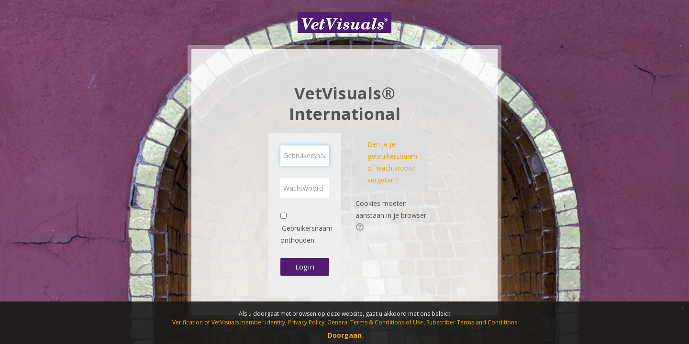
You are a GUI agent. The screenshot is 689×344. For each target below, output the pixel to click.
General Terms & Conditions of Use (375, 322)
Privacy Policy (306, 322)
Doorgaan (345, 335)
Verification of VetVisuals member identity (228, 322)
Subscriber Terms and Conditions (471, 322)
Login (304, 266)
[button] (361, 228)
